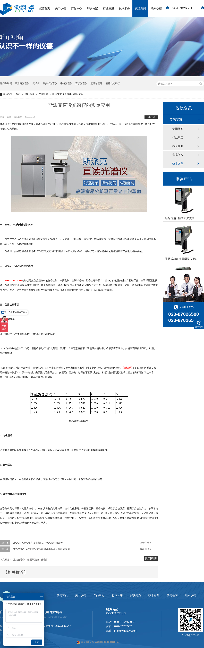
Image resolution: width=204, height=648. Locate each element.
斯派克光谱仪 (22, 83)
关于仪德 (60, 8)
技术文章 (177, 163)
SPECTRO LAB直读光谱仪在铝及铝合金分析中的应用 (41, 549)
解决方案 (92, 8)
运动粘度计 (96, 83)
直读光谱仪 (81, 83)
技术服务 (124, 8)
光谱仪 (36, 83)
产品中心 (76, 8)
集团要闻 (177, 128)
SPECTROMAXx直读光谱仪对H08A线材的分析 (38, 542)
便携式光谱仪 (113, 83)
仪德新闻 (140, 8)
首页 (18, 94)
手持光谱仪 (66, 83)
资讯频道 (30, 94)
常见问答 (177, 154)
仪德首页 (44, 8)
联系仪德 (156, 8)
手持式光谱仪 (50, 83)
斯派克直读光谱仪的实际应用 (67, 94)
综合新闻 (177, 146)
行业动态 (177, 137)
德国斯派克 (33, 559)
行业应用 (108, 8)
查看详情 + (145, 542)
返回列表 (151, 117)
